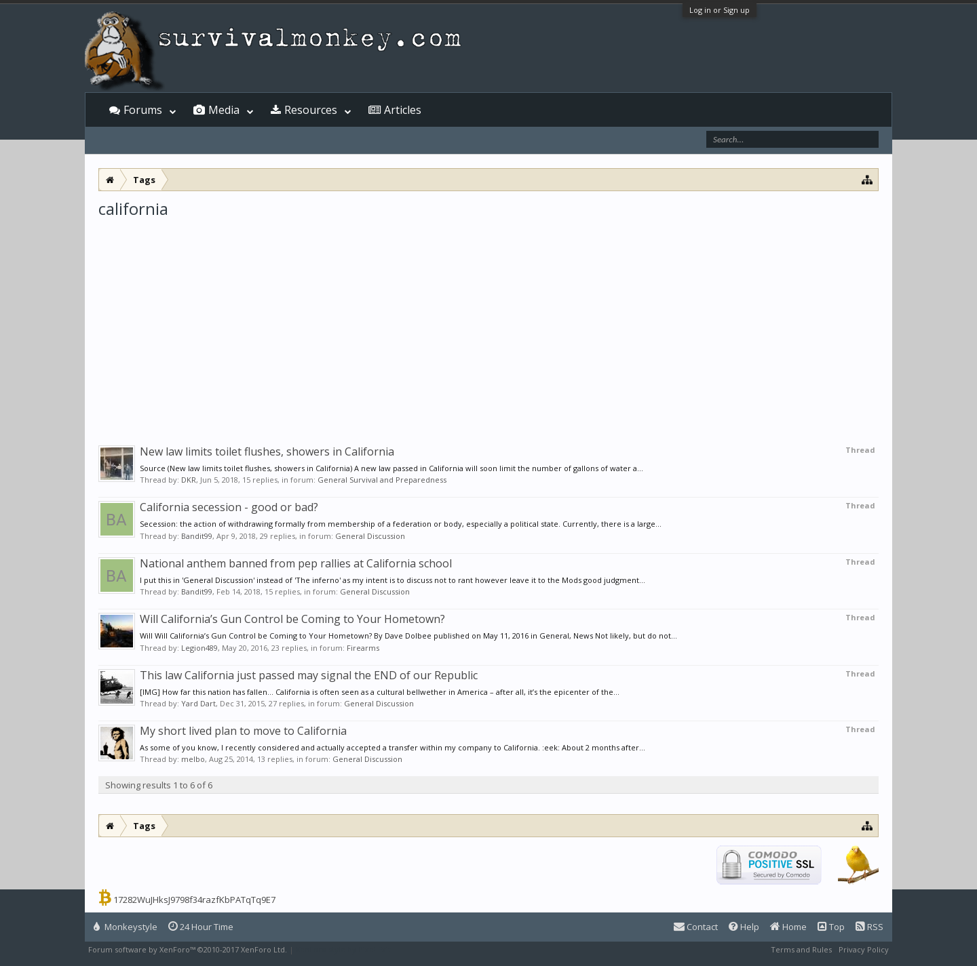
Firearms (363, 648)
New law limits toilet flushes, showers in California (267, 451)
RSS (869, 927)
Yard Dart (198, 703)
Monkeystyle (125, 927)
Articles (402, 109)
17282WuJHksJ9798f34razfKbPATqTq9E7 (194, 899)
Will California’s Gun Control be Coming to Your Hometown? (292, 618)
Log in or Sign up (719, 10)
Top (831, 927)
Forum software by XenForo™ (187, 949)
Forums (142, 109)
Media (224, 109)
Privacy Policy (864, 949)
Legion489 (199, 648)
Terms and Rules (801, 949)
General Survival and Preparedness (382, 480)
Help (744, 927)
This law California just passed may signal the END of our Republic (309, 675)
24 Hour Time (200, 927)
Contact (696, 927)
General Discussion (370, 536)
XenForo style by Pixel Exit (343, 949)
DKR (188, 480)
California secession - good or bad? (229, 507)
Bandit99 (196, 536)
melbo (193, 759)
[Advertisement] (488, 321)
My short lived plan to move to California (243, 730)
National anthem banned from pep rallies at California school (296, 563)
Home (788, 927)
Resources (310, 109)
